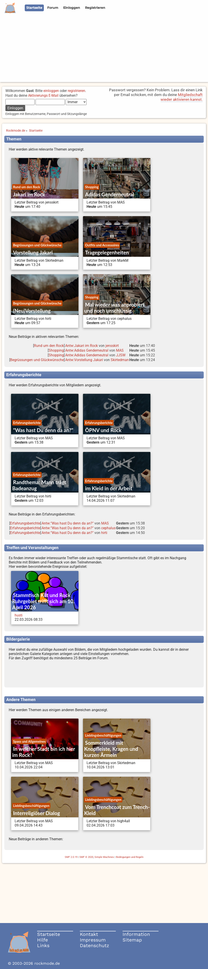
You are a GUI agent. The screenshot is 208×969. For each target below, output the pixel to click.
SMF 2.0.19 (71, 857)
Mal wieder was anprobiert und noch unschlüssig (114, 308)
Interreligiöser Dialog (36, 813)
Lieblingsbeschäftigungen (103, 735)
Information (136, 934)
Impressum (93, 940)
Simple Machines (104, 857)
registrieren (76, 91)
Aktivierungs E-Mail (43, 95)
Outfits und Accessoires (102, 245)
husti (18, 615)
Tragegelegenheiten (107, 253)
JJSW (120, 355)
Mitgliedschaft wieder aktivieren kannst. (182, 97)
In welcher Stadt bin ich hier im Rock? (43, 752)
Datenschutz (94, 945)
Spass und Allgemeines (29, 741)
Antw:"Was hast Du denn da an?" (68, 523)
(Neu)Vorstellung (32, 311)
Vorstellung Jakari (33, 253)
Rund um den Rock (26, 187)
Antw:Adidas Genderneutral (86, 350)
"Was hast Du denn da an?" (43, 430)
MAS (120, 350)
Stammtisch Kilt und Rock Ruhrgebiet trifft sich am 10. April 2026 (43, 601)
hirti (104, 533)
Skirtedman (120, 360)
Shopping (91, 187)
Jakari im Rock (29, 194)
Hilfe (42, 940)
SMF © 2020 (86, 857)
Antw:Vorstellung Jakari (84, 360)
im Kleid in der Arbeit (108, 488)
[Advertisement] (104, 50)
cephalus (108, 528)
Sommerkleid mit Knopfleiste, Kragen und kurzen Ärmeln (111, 749)
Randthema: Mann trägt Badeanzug (39, 485)
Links (43, 945)
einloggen (51, 91)
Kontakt (89, 934)
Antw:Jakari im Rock (81, 346)
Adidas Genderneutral (109, 194)
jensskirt (112, 346)
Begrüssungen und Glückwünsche (37, 245)
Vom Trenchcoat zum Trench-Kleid (117, 810)
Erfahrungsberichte (26, 423)
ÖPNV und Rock (103, 430)
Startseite (48, 934)
